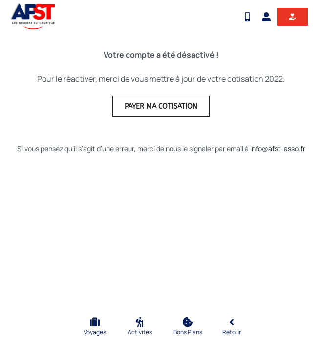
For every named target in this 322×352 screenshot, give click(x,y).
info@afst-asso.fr (277, 148)
